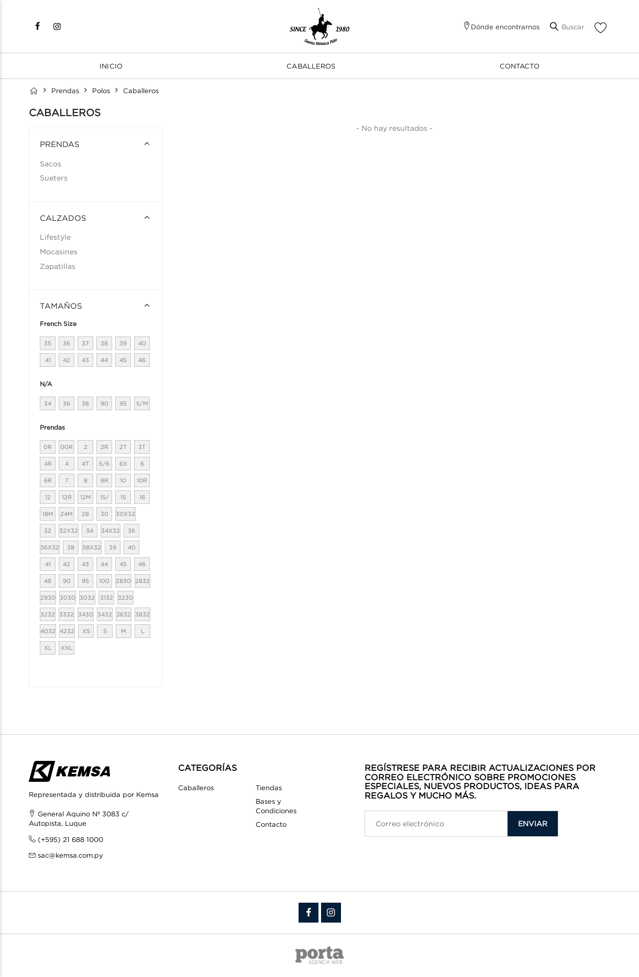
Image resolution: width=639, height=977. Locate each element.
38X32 (91, 547)
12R (67, 497)
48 (47, 581)
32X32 (68, 530)
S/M (142, 403)
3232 (47, 614)
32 (47, 530)
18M (47, 514)
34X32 (110, 530)
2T (123, 447)
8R (104, 480)
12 (48, 497)
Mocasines (59, 251)
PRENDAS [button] (60, 144)
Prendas (65, 90)
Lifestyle (55, 237)
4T (85, 464)
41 (48, 360)
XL (48, 648)
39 (123, 343)
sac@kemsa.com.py (70, 855)
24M (66, 514)
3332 (66, 614)
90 (104, 403)
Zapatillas (57, 266)
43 (85, 360)
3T (142, 447)
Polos (101, 90)
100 (104, 581)
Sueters (54, 178)
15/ (104, 497)
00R (66, 447)
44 (104, 360)
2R (104, 447)
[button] (567, 26)
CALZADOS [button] (63, 218)
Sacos (50, 163)
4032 (48, 631)
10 (123, 480)
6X (123, 464)
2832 (142, 581)
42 (66, 360)
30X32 (125, 514)
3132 (106, 597)
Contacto (519, 66)
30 (104, 514)
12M (85, 497)
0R (47, 447)
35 (47, 343)
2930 (48, 597)
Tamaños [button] (61, 305)
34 (47, 403)
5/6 (104, 464)
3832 (142, 614)
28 (85, 514)
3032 (87, 597)
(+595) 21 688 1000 (70, 839)
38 (104, 343)
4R (48, 464)
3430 (85, 614)
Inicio (111, 66)
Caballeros (311, 66)
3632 (123, 614)
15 (123, 497)
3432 (104, 614)
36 (66, 343)
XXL (67, 648)
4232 (67, 631)
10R (142, 480)
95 (123, 403)
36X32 (49, 547)
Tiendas (269, 787)
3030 (67, 597)
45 (123, 360)
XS (86, 631)
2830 (123, 581)
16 (142, 497)
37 (85, 343)
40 (142, 343)
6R (48, 480)
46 (142, 360)
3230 (125, 597)
